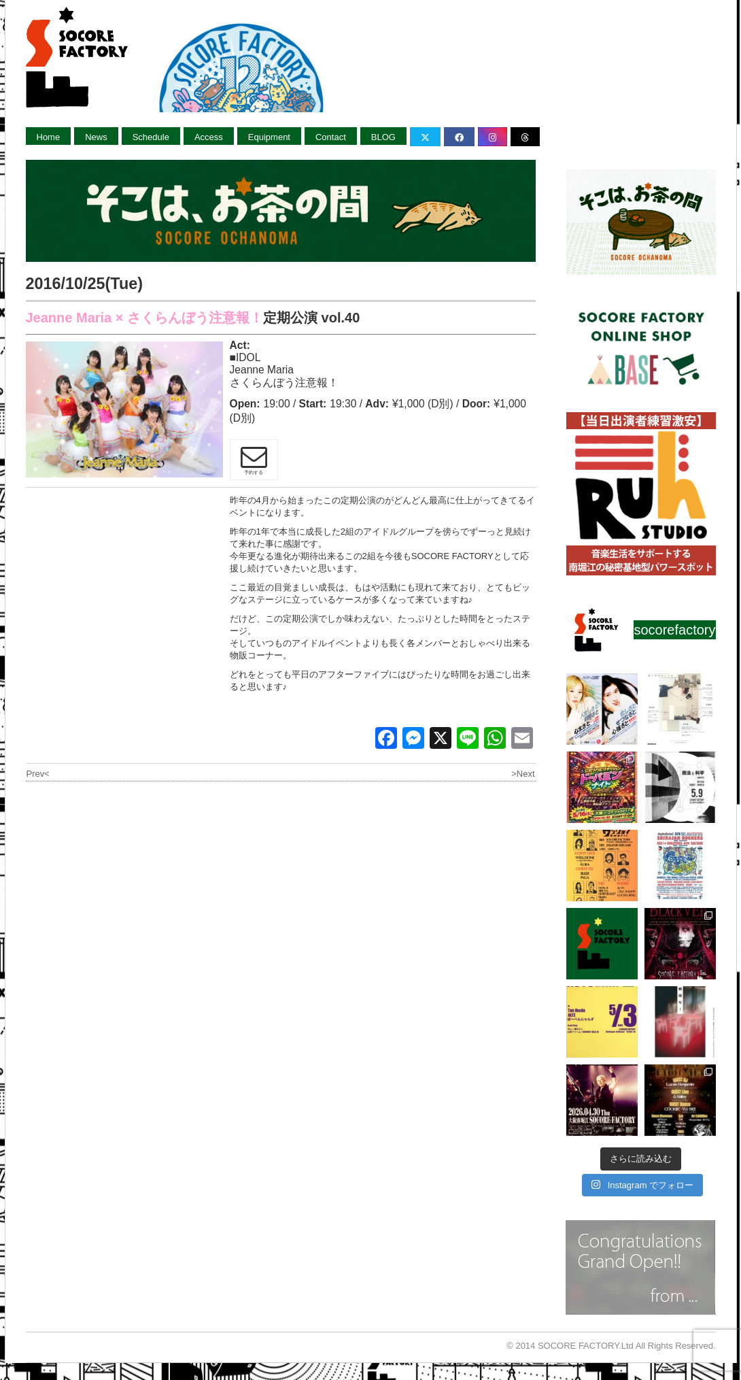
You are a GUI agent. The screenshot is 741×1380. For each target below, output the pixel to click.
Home (49, 137)
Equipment (269, 137)
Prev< (38, 774)
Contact (330, 137)
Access (208, 137)
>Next (522, 774)
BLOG (383, 137)
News (96, 137)
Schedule (151, 137)
